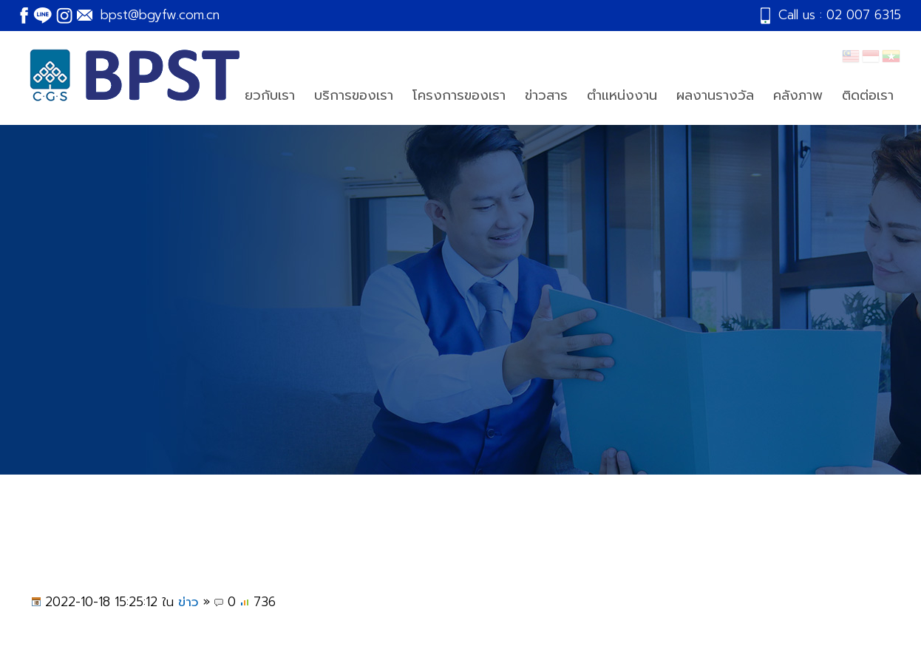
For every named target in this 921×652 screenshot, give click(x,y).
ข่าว (188, 602)
